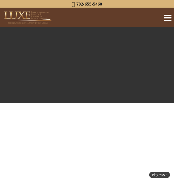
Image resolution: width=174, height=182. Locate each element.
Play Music (159, 175)
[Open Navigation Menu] (167, 17)
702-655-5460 (87, 4)
